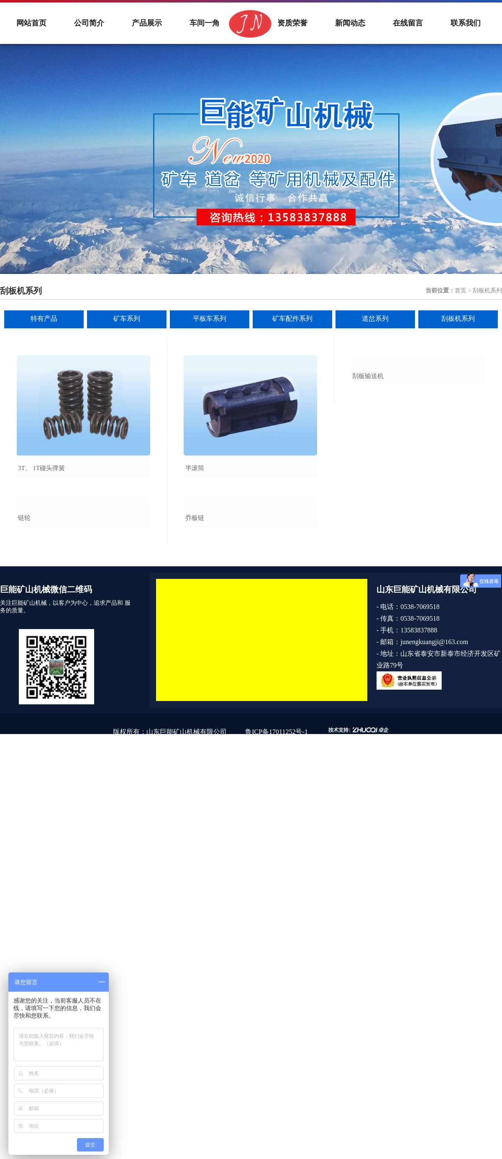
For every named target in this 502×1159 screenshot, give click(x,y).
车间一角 (205, 23)
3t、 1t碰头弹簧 (41, 468)
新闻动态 (350, 23)
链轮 (24, 609)
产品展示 (147, 23)
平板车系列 (209, 318)
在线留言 (408, 23)
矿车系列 (126, 318)
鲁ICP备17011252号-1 (276, 823)
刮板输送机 (368, 468)
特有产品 (44, 318)
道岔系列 (375, 318)
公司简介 (89, 23)
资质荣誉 (292, 23)
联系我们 (466, 23)
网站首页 (31, 23)
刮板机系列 (458, 318)
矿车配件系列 (292, 318)
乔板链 (194, 609)
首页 (460, 290)
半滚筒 (194, 468)
